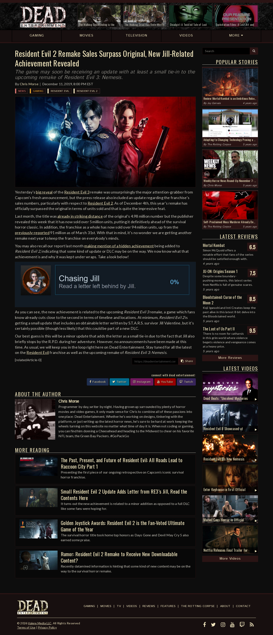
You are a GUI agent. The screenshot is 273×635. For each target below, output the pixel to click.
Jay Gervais (214, 103)
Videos (131, 606)
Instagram (142, 382)
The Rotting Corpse (219, 144)
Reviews (148, 606)
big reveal (44, 192)
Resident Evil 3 (76, 192)
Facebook (98, 382)
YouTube (165, 382)
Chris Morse (29, 84)
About (225, 606)
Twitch (186, 382)
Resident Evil (60, 91)
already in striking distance (80, 216)
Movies (105, 606)
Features (168, 606)
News (22, 91)
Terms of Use (26, 627)
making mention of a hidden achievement (119, 245)
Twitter (119, 382)
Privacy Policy (47, 627)
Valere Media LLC (39, 623)
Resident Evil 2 (87, 91)
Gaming (38, 91)
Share (187, 361)
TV (119, 606)
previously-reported (32, 232)
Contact (243, 606)
